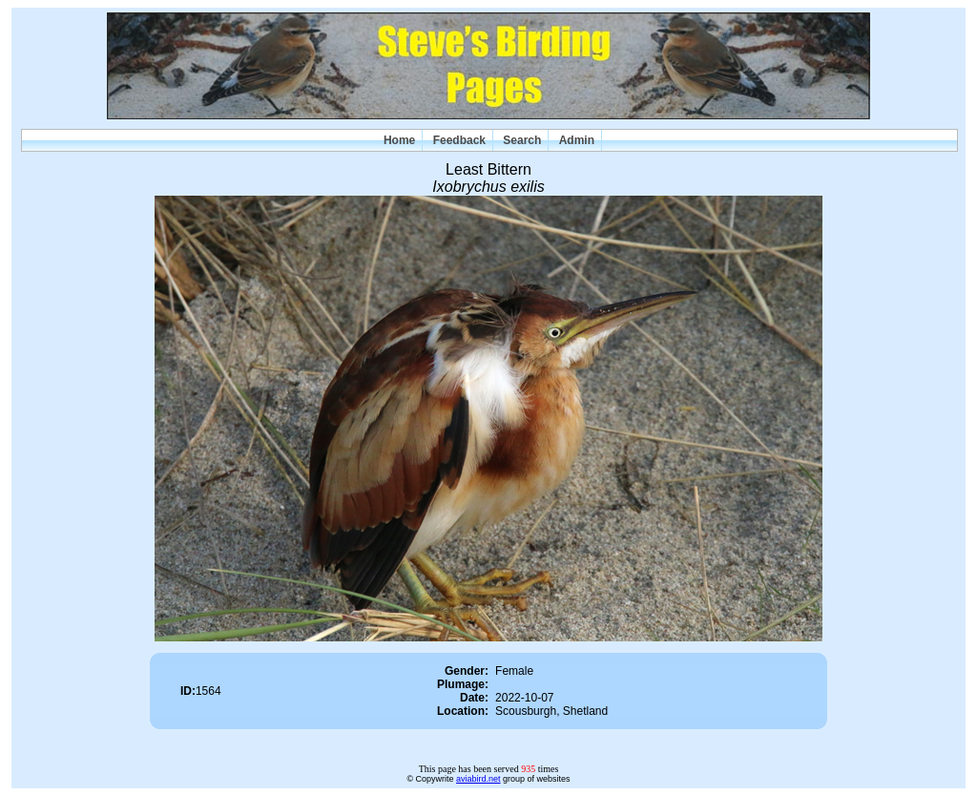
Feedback (459, 140)
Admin (576, 140)
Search (522, 140)
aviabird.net (478, 779)
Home (399, 140)
